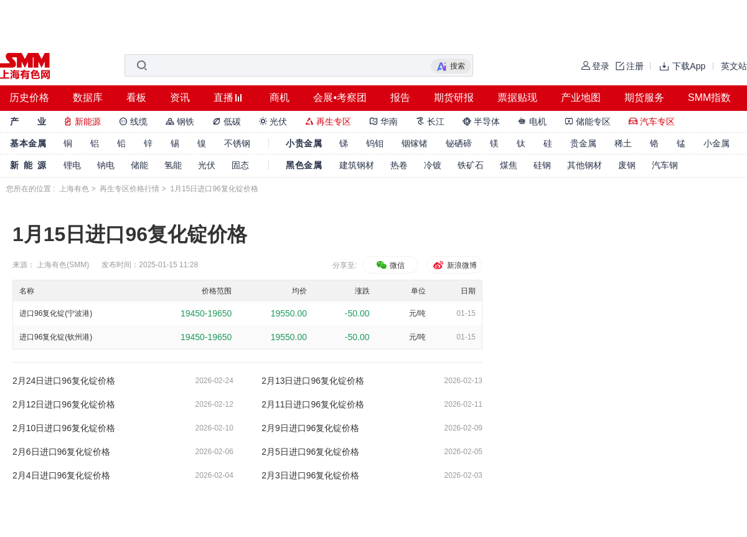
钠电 (106, 165)
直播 (223, 97)
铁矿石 (471, 165)
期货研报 (454, 97)
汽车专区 (652, 121)
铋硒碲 (459, 143)
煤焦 (508, 165)
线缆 (133, 121)
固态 (240, 165)
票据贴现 (517, 97)
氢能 (173, 165)
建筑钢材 (356, 165)
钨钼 (374, 143)
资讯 (180, 97)
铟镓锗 (415, 143)
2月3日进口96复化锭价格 (310, 475)
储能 (139, 165)
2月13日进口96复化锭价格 (312, 381)
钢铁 (180, 121)
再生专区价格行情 (129, 188)
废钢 (627, 165)
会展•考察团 (340, 97)
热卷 (399, 165)
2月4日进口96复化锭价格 (61, 475)
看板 (136, 97)
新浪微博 (454, 265)
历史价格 (29, 97)
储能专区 (588, 121)
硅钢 (542, 165)
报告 (400, 97)
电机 (532, 121)
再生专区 (328, 121)
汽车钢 (665, 165)
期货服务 (644, 97)
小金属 (716, 143)
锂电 (72, 165)
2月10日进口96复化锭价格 (63, 428)
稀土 (623, 143)
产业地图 (581, 97)
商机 (279, 97)
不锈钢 (237, 143)
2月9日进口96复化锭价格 (310, 428)
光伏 (273, 121)
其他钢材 (584, 165)
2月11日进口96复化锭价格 (312, 404)
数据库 (88, 97)
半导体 (481, 121)
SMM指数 (709, 97)
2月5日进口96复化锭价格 (310, 452)
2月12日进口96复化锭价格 (63, 404)
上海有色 (74, 188)
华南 (383, 121)
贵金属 (583, 143)
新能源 (82, 121)
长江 (430, 121)
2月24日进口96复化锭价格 (63, 381)
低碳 (226, 121)
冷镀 (432, 165)
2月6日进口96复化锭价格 (61, 452)
